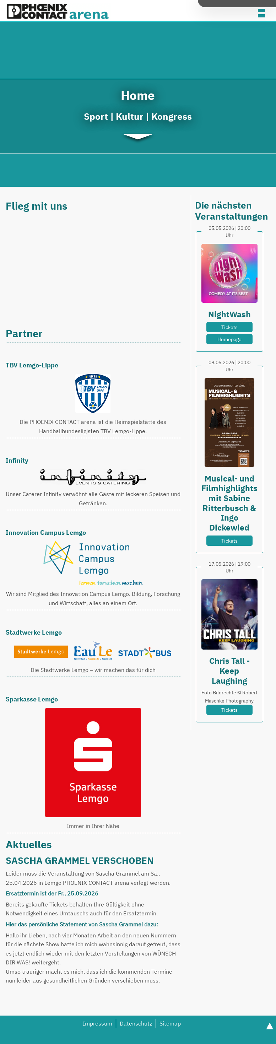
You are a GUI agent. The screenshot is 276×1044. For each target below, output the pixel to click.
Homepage (229, 339)
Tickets (229, 327)
